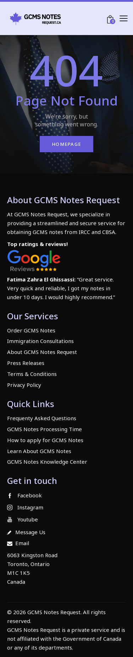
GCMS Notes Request (33, 629)
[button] (124, 18)
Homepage (66, 144)
